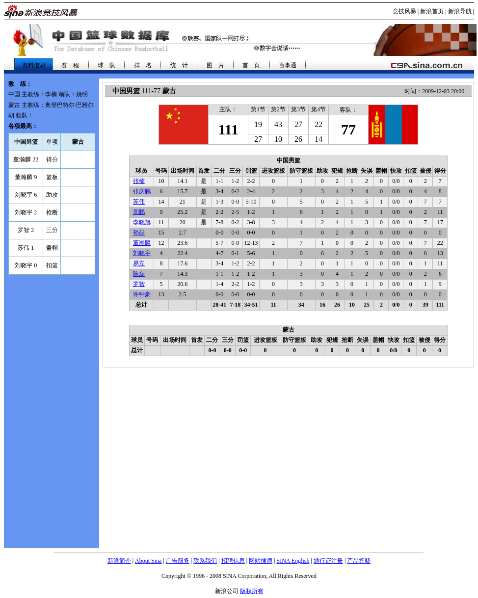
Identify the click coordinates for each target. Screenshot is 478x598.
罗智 (139, 284)
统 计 (179, 65)
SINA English (292, 560)
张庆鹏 (142, 191)
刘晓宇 (142, 253)
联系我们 (205, 560)
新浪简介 (119, 560)
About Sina (148, 560)
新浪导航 (460, 11)
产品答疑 (359, 560)
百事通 (287, 65)
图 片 (215, 65)
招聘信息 (233, 560)
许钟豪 (142, 294)
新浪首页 (432, 11)
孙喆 (139, 232)
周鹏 (139, 211)
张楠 (139, 181)
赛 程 (70, 65)
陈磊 (139, 273)
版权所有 (252, 591)
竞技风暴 (404, 11)
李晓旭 (142, 222)
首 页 (251, 65)
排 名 (143, 65)
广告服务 (177, 560)
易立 (139, 263)
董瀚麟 (142, 242)
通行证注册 (328, 560)
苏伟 (139, 201)
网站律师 (260, 560)
